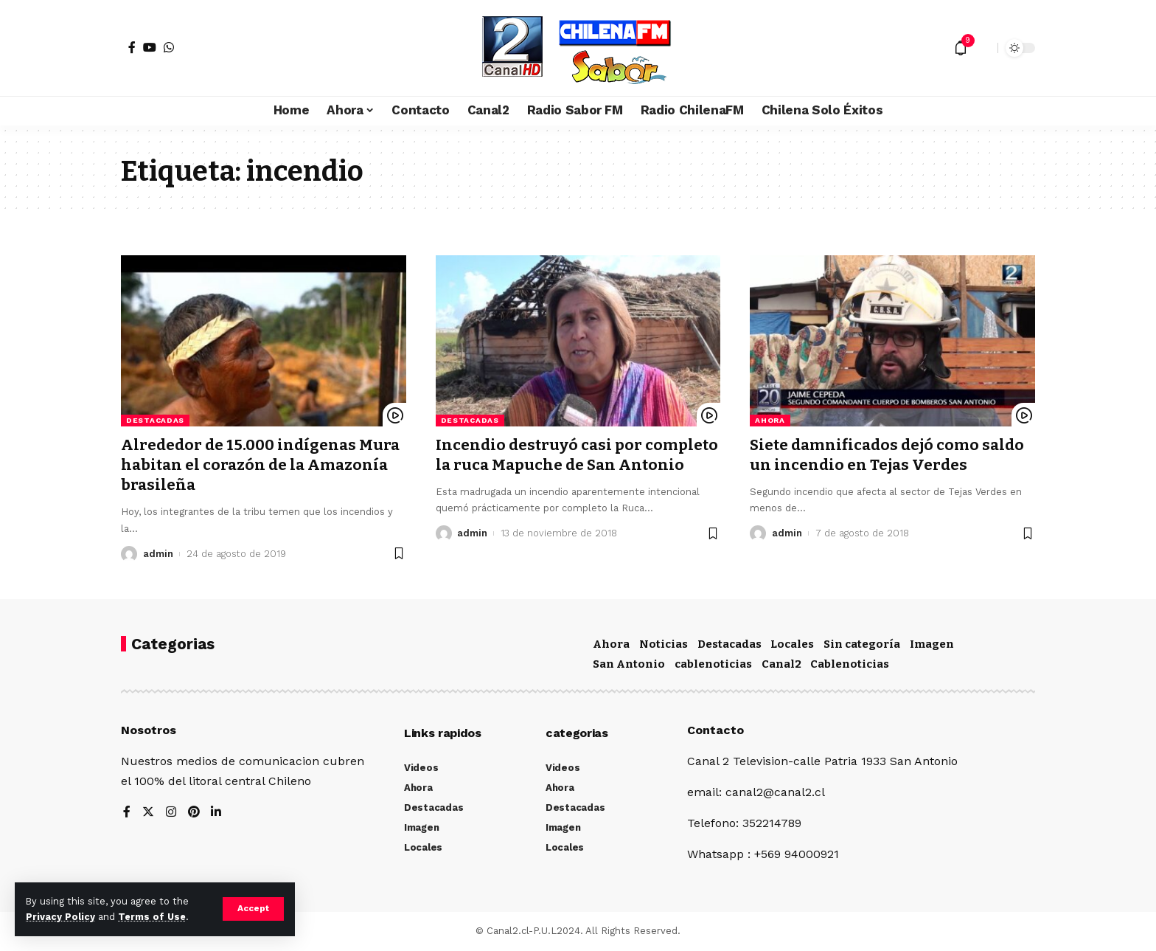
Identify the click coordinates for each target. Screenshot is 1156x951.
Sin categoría (862, 644)
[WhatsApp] (169, 47)
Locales (792, 644)
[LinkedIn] (216, 812)
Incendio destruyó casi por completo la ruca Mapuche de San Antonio (578, 454)
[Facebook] (132, 47)
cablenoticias (713, 664)
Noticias (663, 644)
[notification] (960, 48)
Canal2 (781, 664)
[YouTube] (149, 47)
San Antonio (629, 664)
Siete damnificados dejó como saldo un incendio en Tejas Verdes (889, 454)
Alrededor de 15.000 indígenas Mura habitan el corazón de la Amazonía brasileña (261, 465)
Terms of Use (152, 916)
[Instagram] (171, 812)
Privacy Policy (60, 916)
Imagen (932, 644)
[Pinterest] (194, 812)
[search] (982, 48)
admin (158, 553)
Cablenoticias (849, 664)
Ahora (770, 420)
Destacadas (155, 420)
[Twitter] (148, 812)
